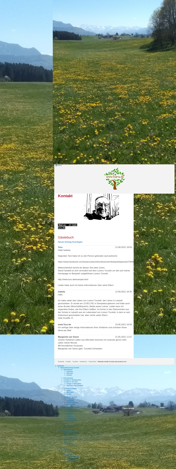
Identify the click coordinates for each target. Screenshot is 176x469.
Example (70, 409)
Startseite (61, 361)
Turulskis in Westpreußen (72, 380)
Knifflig (62, 448)
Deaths (69, 394)
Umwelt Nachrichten (70, 437)
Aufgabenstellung (73, 456)
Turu (60, 247)
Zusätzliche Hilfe (72, 460)
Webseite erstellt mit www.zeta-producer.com (112, 361)
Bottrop (69, 415)
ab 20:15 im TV (72, 445)
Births (69, 390)
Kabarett (66, 425)
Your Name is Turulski (71, 407)
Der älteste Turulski (70, 397)
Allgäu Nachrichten (70, 434)
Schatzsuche (67, 450)
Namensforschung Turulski (69, 368)
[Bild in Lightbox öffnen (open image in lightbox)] (101, 207)
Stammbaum (67, 369)
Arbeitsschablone (73, 458)
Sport (65, 441)
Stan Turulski (71, 418)
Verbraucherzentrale (70, 439)
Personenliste (68, 378)
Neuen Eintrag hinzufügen (70, 242)
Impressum (64, 463)
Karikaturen (83, 361)
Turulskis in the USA (70, 382)
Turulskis (75, 361)
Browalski (70, 413)
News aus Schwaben (70, 432)
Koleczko (70, 371)
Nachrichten (92, 361)
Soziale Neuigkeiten (70, 436)
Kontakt (68, 361)
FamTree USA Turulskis (75, 385)
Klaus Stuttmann (69, 427)
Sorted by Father (72, 402)
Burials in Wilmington (74, 383)
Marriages (70, 392)
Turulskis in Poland (70, 388)
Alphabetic (70, 401)
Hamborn (70, 417)
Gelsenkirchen (72, 411)
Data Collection (68, 399)
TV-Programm (68, 443)
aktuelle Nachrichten (67, 430)
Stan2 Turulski (71, 420)
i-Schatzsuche (71, 451)
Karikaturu (64, 423)
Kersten (69, 375)
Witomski (70, 373)
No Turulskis (71, 404)
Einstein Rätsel (68, 455)
